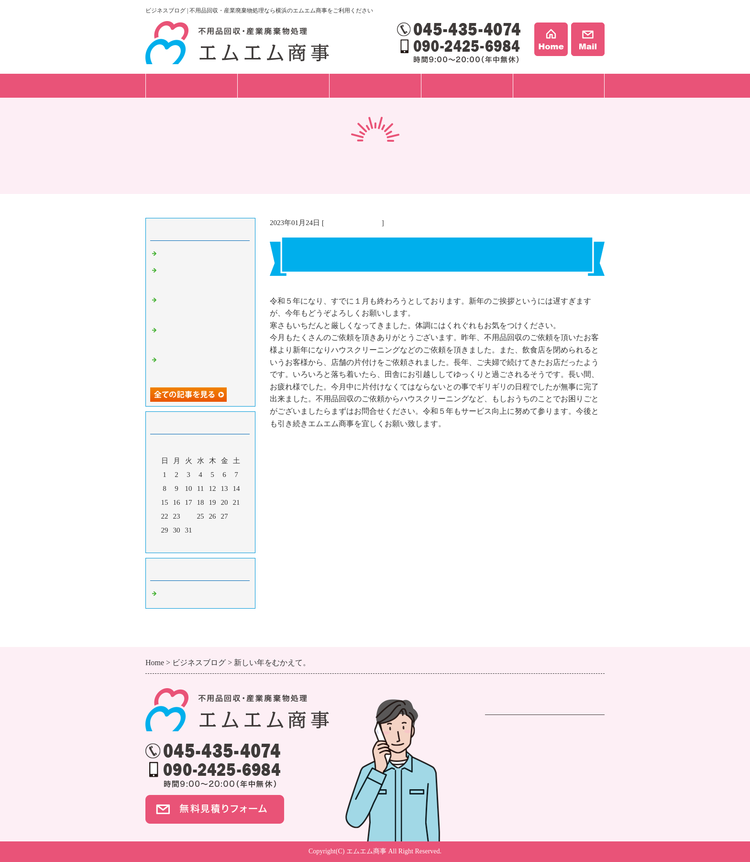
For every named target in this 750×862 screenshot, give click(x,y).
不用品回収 (504, 730)
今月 (200, 543)
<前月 (182, 543)
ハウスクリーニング (519, 767)
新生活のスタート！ (192, 254)
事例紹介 (467, 85)
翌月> (219, 543)
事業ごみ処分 (508, 755)
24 (188, 516)
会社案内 (558, 85)
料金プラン (375, 85)
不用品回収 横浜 (353, 223)
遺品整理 (500, 743)
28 (236, 516)
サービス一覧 (191, 85)
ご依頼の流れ (283, 85)
